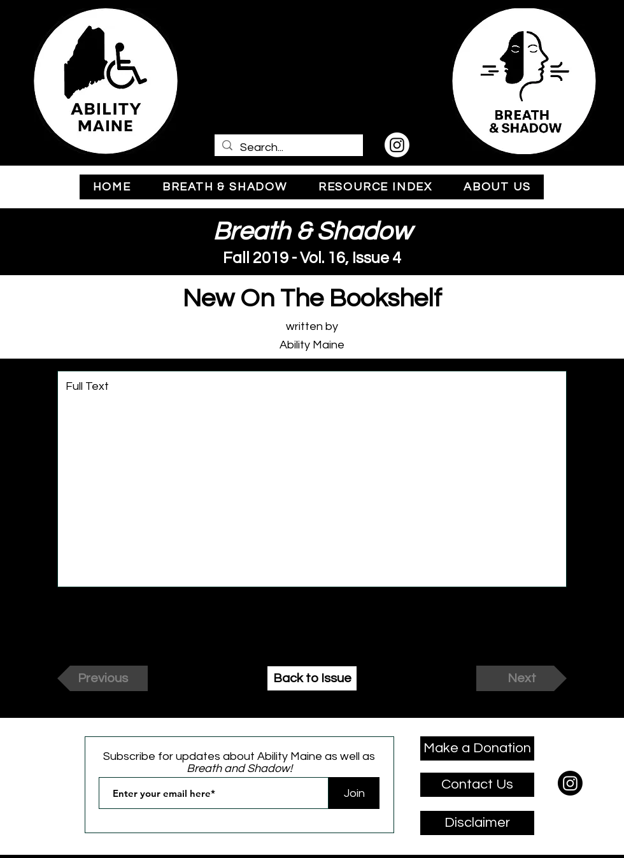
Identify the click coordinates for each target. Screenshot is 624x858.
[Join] (354, 793)
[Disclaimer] (477, 823)
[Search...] (288, 147)
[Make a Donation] (477, 748)
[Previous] (102, 678)
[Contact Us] (477, 785)
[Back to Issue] (312, 678)
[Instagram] (397, 144)
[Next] (521, 678)
